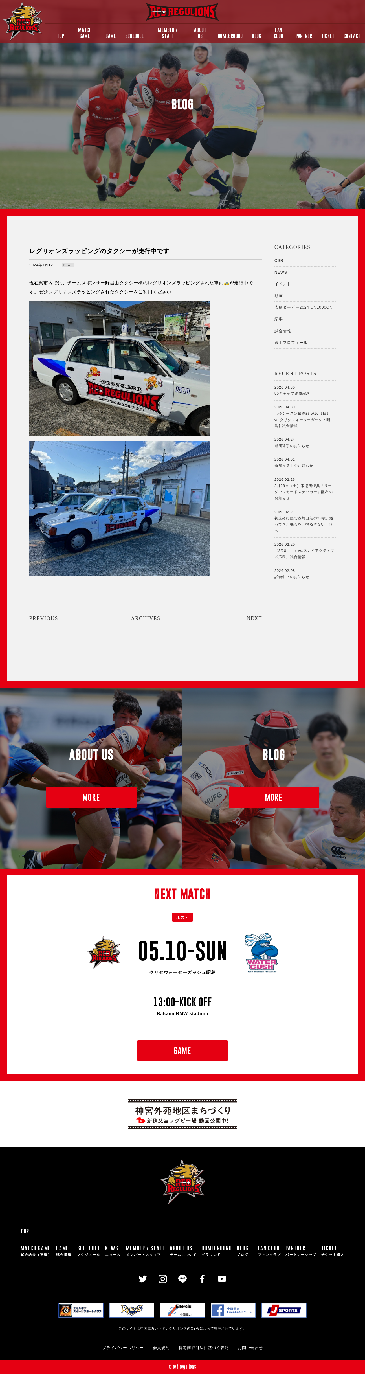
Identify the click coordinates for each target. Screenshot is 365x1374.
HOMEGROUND (230, 35)
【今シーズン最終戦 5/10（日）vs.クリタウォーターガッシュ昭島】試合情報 (305, 416)
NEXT (254, 618)
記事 (278, 319)
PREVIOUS (43, 618)
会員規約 (161, 1348)
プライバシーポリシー (123, 1348)
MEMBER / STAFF (167, 33)
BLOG (256, 35)
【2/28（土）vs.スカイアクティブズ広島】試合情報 (305, 550)
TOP (60, 35)
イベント (282, 284)
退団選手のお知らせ (305, 442)
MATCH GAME (84, 33)
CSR (278, 260)
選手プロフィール (291, 342)
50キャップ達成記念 (305, 390)
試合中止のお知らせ (305, 573)
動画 (278, 295)
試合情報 (282, 331)
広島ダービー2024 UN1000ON (303, 307)
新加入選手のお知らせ (305, 462)
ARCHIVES (145, 618)
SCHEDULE (134, 35)
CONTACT (352, 35)
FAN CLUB (278, 33)
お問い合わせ (250, 1348)
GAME (110, 35)
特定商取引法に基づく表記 (204, 1348)
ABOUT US (200, 33)
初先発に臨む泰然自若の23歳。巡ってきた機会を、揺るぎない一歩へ (305, 521)
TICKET (328, 35)
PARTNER (304, 35)
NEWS (68, 265)
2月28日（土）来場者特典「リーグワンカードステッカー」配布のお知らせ (305, 488)
